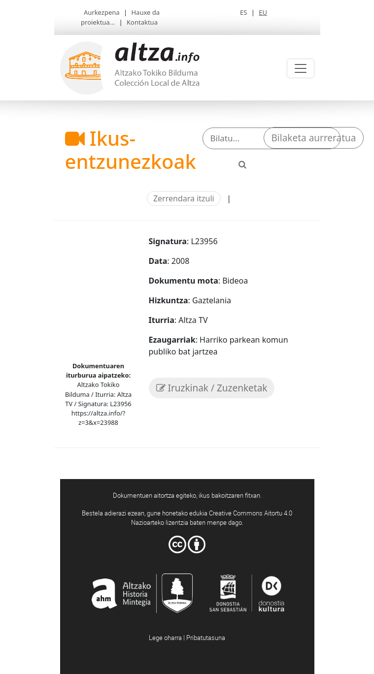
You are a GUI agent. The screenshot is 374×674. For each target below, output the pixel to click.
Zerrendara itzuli (183, 198)
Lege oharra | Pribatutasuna (187, 637)
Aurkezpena (102, 12)
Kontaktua (142, 22)
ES (243, 12)
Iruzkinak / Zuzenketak (212, 388)
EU (263, 12)
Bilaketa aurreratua (314, 137)
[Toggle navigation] (300, 68)
